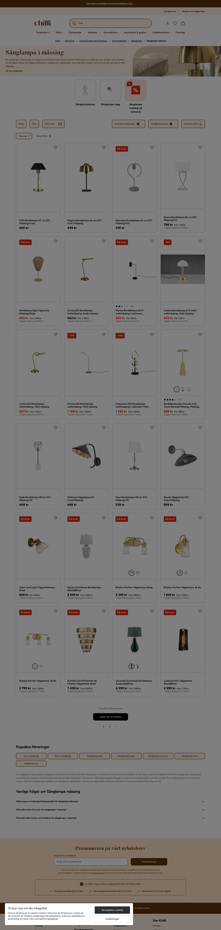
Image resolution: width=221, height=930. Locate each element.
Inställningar (112, 918)
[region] (69, 914)
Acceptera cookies (112, 910)
